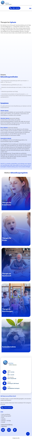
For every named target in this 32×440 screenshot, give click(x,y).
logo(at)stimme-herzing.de (13, 388)
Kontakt (3, 422)
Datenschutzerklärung (6, 424)
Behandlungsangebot (6, 416)
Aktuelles (3, 419)
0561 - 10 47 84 (16, 8)
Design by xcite (16, 438)
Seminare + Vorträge (6, 420)
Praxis (2, 417)
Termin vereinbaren (5, 414)
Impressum (4, 426)
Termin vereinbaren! (8, 407)
